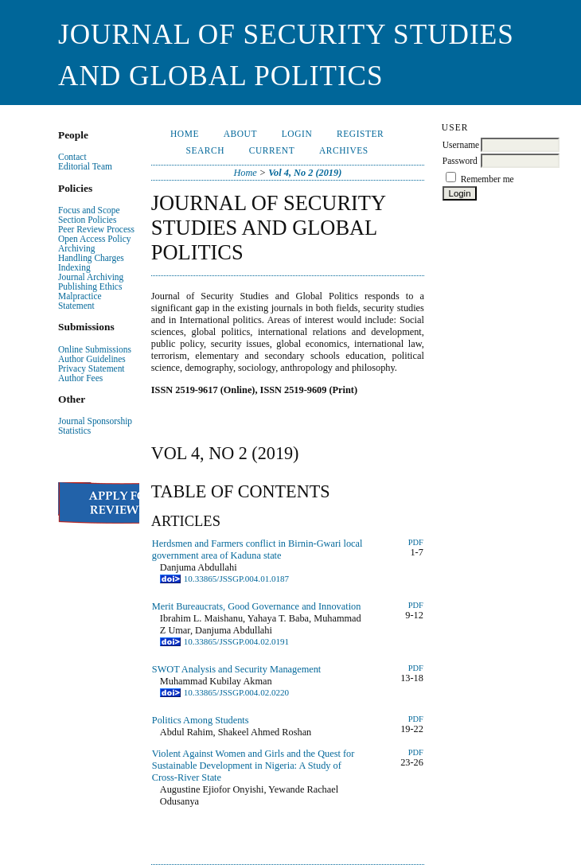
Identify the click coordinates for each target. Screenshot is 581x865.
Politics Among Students (200, 720)
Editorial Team (85, 166)
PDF (415, 542)
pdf (415, 752)
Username (461, 145)
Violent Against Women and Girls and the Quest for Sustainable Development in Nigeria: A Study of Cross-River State (253, 765)
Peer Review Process (96, 229)
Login (297, 133)
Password (460, 161)
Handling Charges (91, 258)
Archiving (76, 248)
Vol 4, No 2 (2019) (304, 172)
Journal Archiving (90, 277)
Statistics (74, 430)
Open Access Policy (94, 239)
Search (204, 150)
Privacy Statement (91, 368)
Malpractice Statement (80, 300)
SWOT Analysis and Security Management (236, 669)
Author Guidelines (92, 359)
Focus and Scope (89, 210)
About (240, 133)
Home (184, 133)
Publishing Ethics (90, 286)
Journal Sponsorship (95, 421)
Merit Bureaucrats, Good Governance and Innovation (256, 606)
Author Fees (80, 378)
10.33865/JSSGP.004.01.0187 (236, 578)
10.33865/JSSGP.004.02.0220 (236, 692)
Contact (72, 157)
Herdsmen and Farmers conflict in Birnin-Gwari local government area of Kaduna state (257, 549)
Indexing (74, 267)
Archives (343, 150)
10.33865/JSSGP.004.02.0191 (236, 641)
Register (360, 133)
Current (271, 150)
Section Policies (87, 219)
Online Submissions (94, 349)
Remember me (487, 179)
